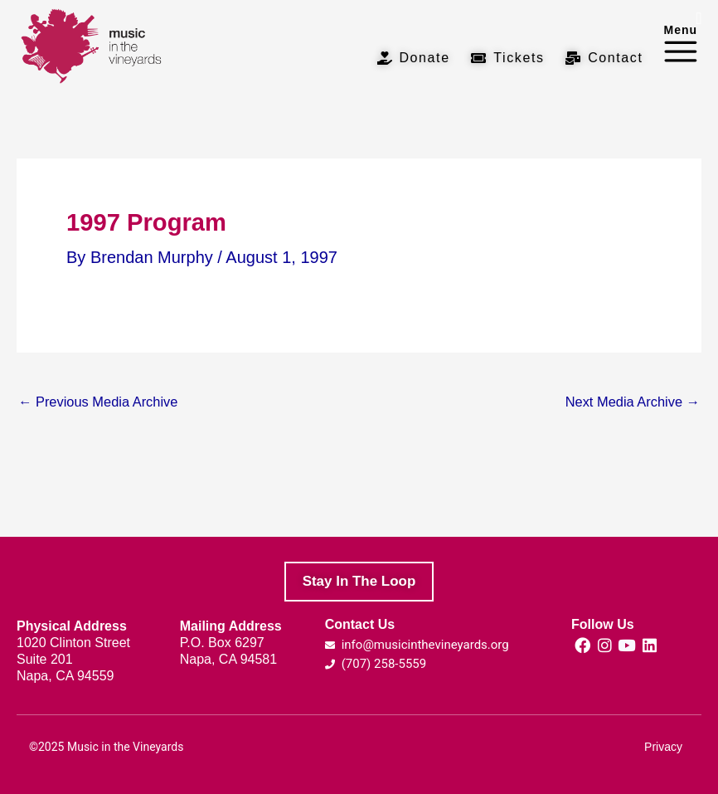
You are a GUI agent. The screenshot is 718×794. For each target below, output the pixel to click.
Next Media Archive (632, 401)
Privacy (663, 746)
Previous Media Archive (97, 401)
